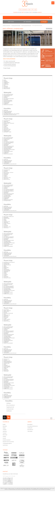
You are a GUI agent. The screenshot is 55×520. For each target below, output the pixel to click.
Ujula (5, 314)
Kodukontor (6, 84)
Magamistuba (6, 82)
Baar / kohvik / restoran (8, 172)
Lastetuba (6, 83)
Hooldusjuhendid (7, 112)
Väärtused (5, 431)
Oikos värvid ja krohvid (8, 94)
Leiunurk (4, 438)
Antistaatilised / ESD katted (9, 149)
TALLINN (15, 12)
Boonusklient (30, 424)
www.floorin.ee (46, 488)
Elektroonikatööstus (8, 361)
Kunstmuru (6, 103)
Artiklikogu (6, 110)
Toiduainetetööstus (8, 362)
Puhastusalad (6, 102)
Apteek (5, 266)
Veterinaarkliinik (7, 270)
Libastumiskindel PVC (8, 101)
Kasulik (4, 424)
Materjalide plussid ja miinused (10, 114)
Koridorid (5, 171)
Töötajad (4, 429)
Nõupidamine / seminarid (9, 123)
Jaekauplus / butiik (7, 131)
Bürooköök (6, 125)
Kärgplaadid (6, 103)
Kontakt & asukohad (6, 440)
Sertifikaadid (6, 163)
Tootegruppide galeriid (7, 443)
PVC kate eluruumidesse (9, 191)
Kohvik (5, 124)
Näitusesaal (6, 311)
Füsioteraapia (6, 263)
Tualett (5, 126)
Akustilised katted (7, 148)
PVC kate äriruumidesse (8, 142)
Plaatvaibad (6, 144)
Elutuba (5, 80)
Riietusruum (6, 316)
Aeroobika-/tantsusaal (8, 313)
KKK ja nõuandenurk (8, 111)
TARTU (22, 12)
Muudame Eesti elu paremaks (8, 441)
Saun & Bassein (7, 87)
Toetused (4, 433)
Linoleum (5, 97)
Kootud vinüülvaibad (8, 100)
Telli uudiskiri (30, 431)
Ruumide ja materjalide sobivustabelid (11, 113)
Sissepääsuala (7, 120)
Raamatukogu (6, 218)
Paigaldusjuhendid (7, 112)
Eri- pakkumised (27, 21)
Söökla (5, 220)
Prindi (51, 28)
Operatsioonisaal (7, 264)
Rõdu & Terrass (7, 88)
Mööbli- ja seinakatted (8, 104)
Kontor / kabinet (7, 122)
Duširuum (6, 87)
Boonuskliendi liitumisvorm (33, 426)
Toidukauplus (6, 131)
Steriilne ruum (6, 264)
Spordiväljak (6, 309)
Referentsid (5, 434)
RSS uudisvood (30, 429)
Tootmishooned (7, 360)
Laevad (5, 359)
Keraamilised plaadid (8, 95)
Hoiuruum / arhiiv (7, 129)
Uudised (4, 436)
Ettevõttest (5, 426)
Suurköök (6, 125)
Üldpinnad (6, 121)
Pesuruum (6, 127)
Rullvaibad (6, 99)
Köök (5, 80)
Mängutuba (6, 217)
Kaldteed (5, 365)
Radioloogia (6, 267)
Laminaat (5, 96)
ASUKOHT (39, 12)
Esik (4, 85)
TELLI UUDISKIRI (23, 9)
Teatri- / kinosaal (7, 310)
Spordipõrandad (7, 339)
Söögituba (6, 81)
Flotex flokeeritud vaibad (9, 146)
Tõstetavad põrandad (8, 151)
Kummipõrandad (7, 143)
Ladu (5, 364)
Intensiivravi (6, 269)
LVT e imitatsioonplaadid (9, 98)
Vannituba (6, 86)
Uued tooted (5, 445)
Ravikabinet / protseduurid (9, 262)
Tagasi (47, 28)
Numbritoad (6, 173)
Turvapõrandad (7, 195)
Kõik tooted (11, 21)
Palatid (5, 268)
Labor (5, 219)
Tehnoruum (6, 128)
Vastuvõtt (6, 170)
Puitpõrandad (6, 96)
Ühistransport (6, 359)
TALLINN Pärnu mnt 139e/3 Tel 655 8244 (10, 473)
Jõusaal (5, 312)
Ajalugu (4, 427)
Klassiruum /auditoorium (9, 216)
